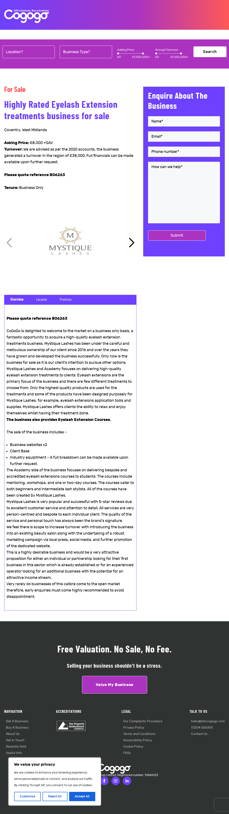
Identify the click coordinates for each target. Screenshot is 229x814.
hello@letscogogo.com (208, 721)
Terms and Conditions (139, 734)
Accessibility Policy (137, 740)
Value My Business (115, 684)
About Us (13, 734)
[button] (131, 243)
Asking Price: (126, 50)
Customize (27, 796)
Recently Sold (16, 746)
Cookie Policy (133, 746)
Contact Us (199, 734)
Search (210, 52)
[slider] (118, 53)
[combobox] (28, 52)
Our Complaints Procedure (142, 721)
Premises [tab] (66, 300)
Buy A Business (17, 727)
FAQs (127, 753)
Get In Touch (15, 740)
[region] (54, 781)
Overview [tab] (17, 300)
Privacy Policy (133, 727)
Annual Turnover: (167, 50)
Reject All (55, 796)
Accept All (82, 796)
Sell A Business (17, 721)
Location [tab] (41, 300)
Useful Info (14, 753)
